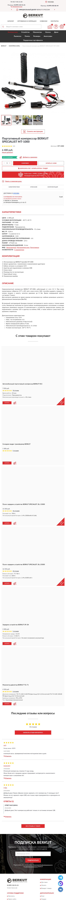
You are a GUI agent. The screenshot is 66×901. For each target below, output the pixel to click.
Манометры (37, 32)
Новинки (43, 21)
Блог (42, 877)
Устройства (25, 32)
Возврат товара (46, 870)
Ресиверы (36, 36)
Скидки (43, 880)
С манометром (19, 250)
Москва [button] (16, 193)
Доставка (44, 864)
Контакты (55, 21)
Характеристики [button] (14, 187)
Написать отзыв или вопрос (33, 714)
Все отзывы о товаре (33, 807)
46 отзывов (16, 500)
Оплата (43, 867)
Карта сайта (12, 880)
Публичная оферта (14, 883)
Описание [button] (33, 187)
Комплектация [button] (53, 187)
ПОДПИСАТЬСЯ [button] (33, 842)
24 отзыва (16, 556)
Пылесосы (17, 36)
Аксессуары (48, 36)
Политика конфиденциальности (51, 883)
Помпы (27, 36)
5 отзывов (16, 614)
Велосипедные (11, 247)
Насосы (48, 32)
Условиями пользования (31, 848)
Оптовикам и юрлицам (26, 21)
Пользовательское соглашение (18, 886)
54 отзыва (16, 390)
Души (56, 32)
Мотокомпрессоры (23, 247)
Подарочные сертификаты (33, 40)
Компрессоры (13, 32)
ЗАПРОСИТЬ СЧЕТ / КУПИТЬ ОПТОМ (33, 168)
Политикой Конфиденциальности (43, 846)
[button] (16, 6)
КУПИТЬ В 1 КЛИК (51, 163)
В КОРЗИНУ (25, 163)
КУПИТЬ (7, 400)
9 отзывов (16, 448)
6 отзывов (16, 673)
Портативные (34, 247)
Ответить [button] (7, 737)
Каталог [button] (10, 21)
